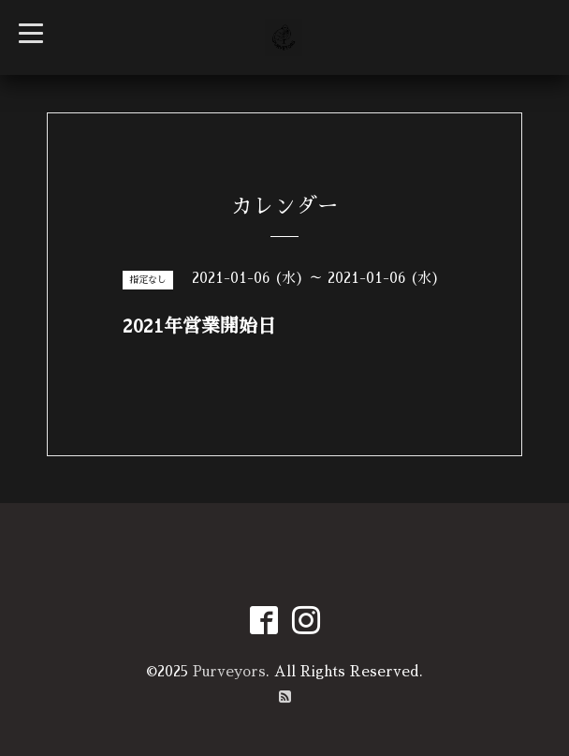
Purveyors (229, 671)
